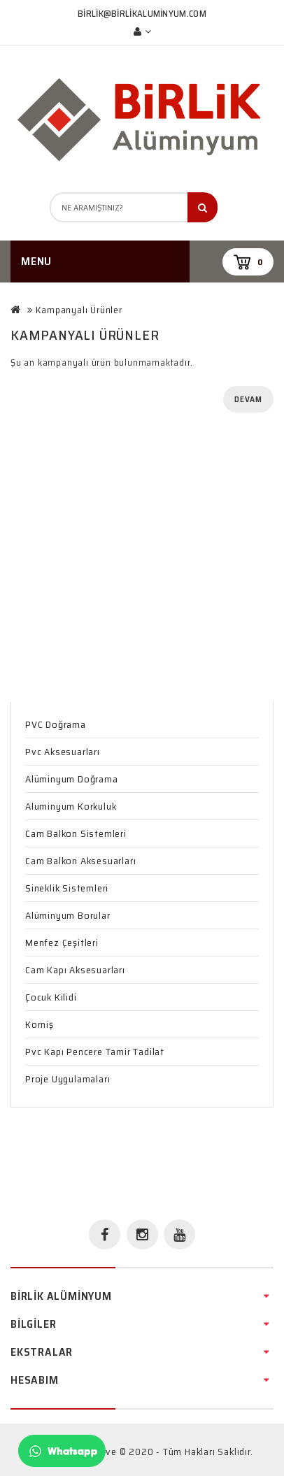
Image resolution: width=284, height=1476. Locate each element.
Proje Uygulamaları (67, 1079)
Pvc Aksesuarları (62, 751)
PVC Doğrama (55, 724)
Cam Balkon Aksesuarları (80, 860)
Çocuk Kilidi (51, 997)
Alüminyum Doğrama (71, 779)
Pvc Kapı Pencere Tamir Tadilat (94, 1051)
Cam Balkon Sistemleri (76, 833)
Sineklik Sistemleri (66, 888)
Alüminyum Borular (68, 915)
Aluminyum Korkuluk (70, 806)
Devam (248, 399)
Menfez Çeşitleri (62, 942)
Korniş (39, 1024)
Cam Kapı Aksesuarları (75, 969)
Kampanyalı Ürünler (79, 310)
